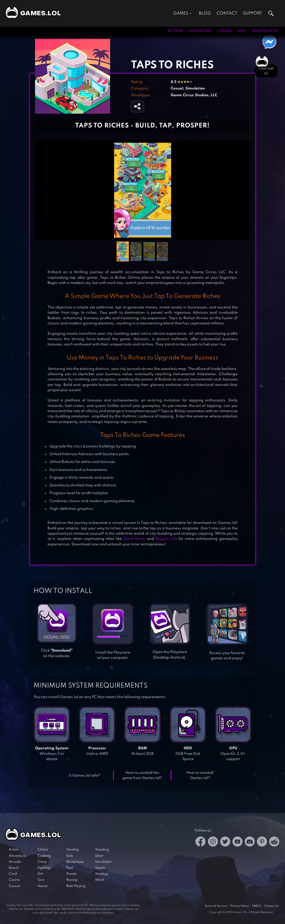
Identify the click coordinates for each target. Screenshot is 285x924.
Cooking (44, 856)
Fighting (44, 868)
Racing (71, 880)
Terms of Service (215, 906)
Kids (242, 31)
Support (252, 13)
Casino (14, 880)
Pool (69, 868)
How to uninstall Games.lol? (200, 775)
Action (175, 31)
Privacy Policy (239, 906)
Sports (100, 868)
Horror (43, 886)
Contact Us (271, 906)
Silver (99, 856)
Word (99, 880)
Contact (227, 13)
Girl (40, 874)
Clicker (43, 849)
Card (13, 874)
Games (180, 13)
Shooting (102, 849)
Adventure (199, 31)
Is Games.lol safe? (84, 775)
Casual (224, 31)
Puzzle (71, 874)
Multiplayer (264, 31)
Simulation (195, 88)
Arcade (15, 862)
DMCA (256, 906)
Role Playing (76, 886)
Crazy (42, 862)
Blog (205, 13)
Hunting (72, 849)
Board (14, 868)
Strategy (102, 874)
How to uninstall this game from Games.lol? (142, 775)
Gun (41, 880)
